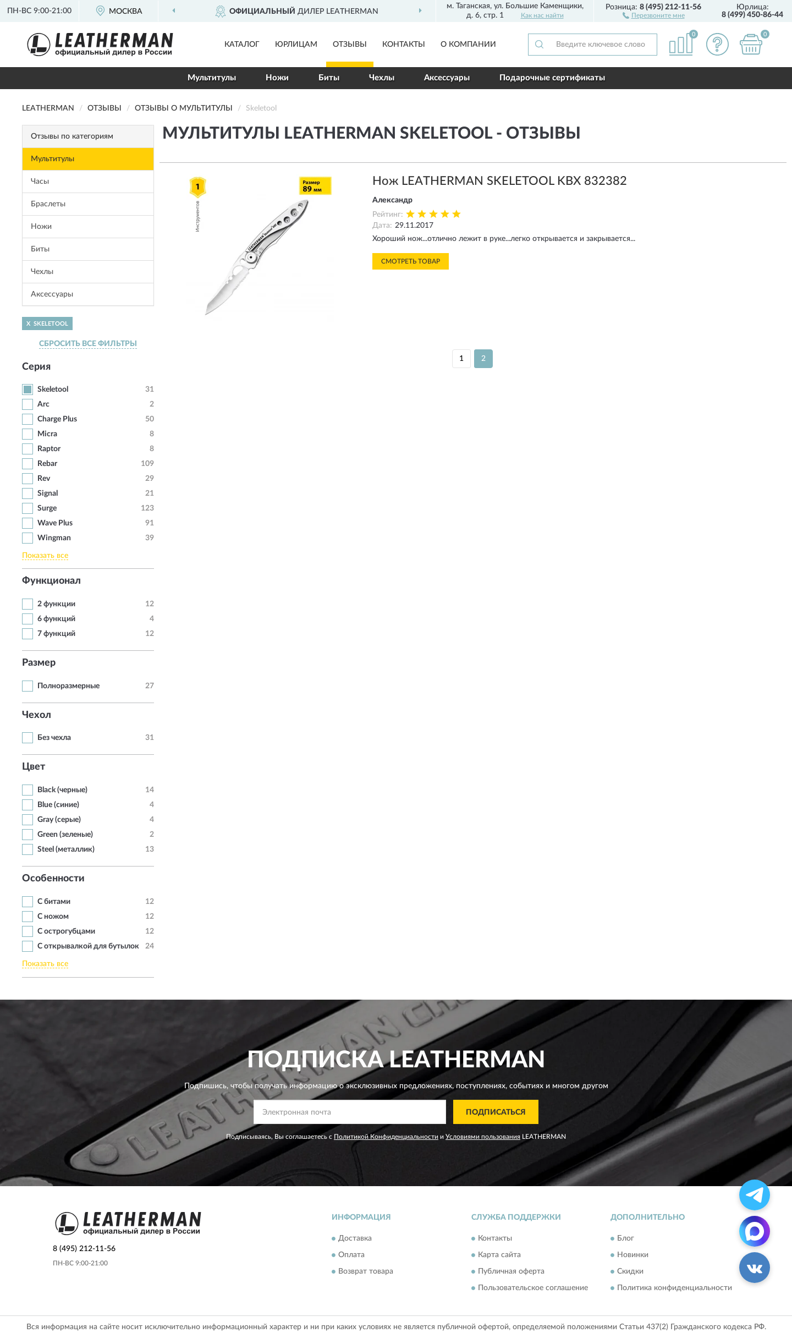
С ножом (53, 916)
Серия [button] (36, 367)
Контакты (403, 44)
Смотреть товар (410, 261)
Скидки (630, 1271)
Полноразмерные (68, 686)
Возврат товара (365, 1271)
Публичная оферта (511, 1271)
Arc (43, 404)
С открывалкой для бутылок (88, 946)
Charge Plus (57, 419)
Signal (47, 493)
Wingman (54, 538)
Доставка (355, 1238)
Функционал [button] (51, 581)
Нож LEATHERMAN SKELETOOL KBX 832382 (499, 181)
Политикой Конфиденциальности (386, 1136)
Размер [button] (39, 663)
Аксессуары (447, 78)
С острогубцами (66, 931)
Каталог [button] (242, 44)
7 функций (56, 634)
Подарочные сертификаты (552, 78)
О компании (468, 44)
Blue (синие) (58, 805)
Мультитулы (212, 78)
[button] (654, 15)
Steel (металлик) (66, 849)
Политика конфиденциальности (674, 1288)
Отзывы (350, 44)
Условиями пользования (483, 1136)
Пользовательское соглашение (533, 1288)
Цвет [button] (33, 767)
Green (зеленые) (65, 834)
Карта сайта (499, 1255)
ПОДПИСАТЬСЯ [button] (496, 1112)
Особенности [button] (53, 879)
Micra (47, 434)
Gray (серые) (59, 820)
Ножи (277, 78)
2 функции (56, 604)
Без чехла (54, 738)
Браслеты (48, 204)
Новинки (632, 1255)
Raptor (49, 449)
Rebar (47, 464)
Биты (328, 78)
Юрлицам (296, 44)
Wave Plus (55, 523)
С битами (53, 902)
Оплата (351, 1255)
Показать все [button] (45, 556)
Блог (625, 1238)
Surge (47, 508)
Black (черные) (62, 790)
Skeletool (52, 389)
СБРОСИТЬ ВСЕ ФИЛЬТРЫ (88, 344)
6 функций (56, 619)
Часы (40, 181)
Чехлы (381, 78)
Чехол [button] (36, 715)
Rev (43, 478)
